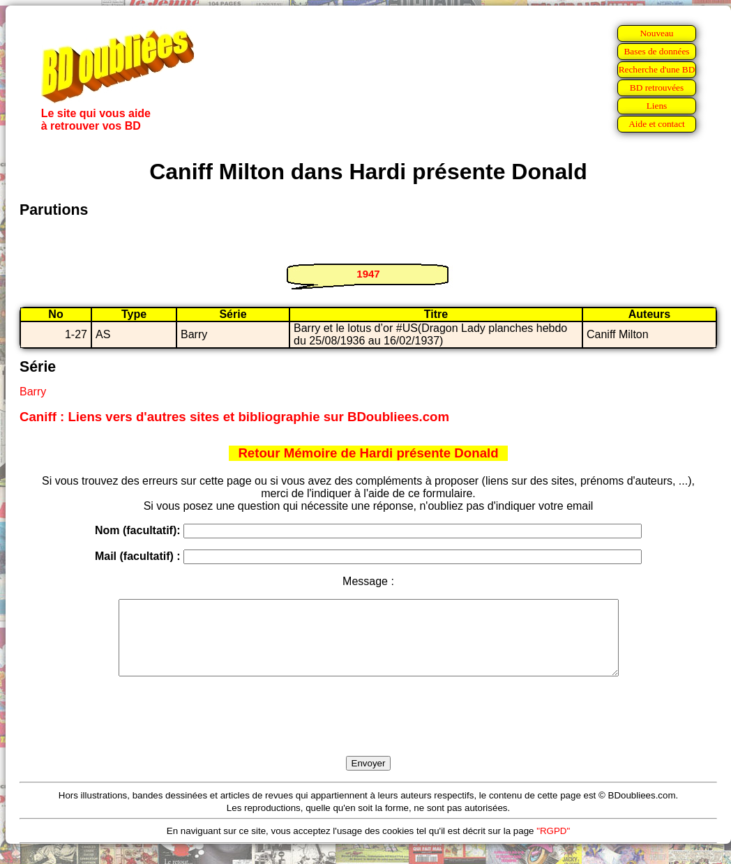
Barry (33, 391)
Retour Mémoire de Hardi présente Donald (368, 453)
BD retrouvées (657, 87)
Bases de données (656, 51)
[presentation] (368, 732)
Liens (657, 105)
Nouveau (656, 33)
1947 (367, 274)
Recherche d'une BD (657, 69)
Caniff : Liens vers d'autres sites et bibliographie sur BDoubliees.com (234, 416)
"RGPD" (553, 845)
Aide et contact (656, 124)
